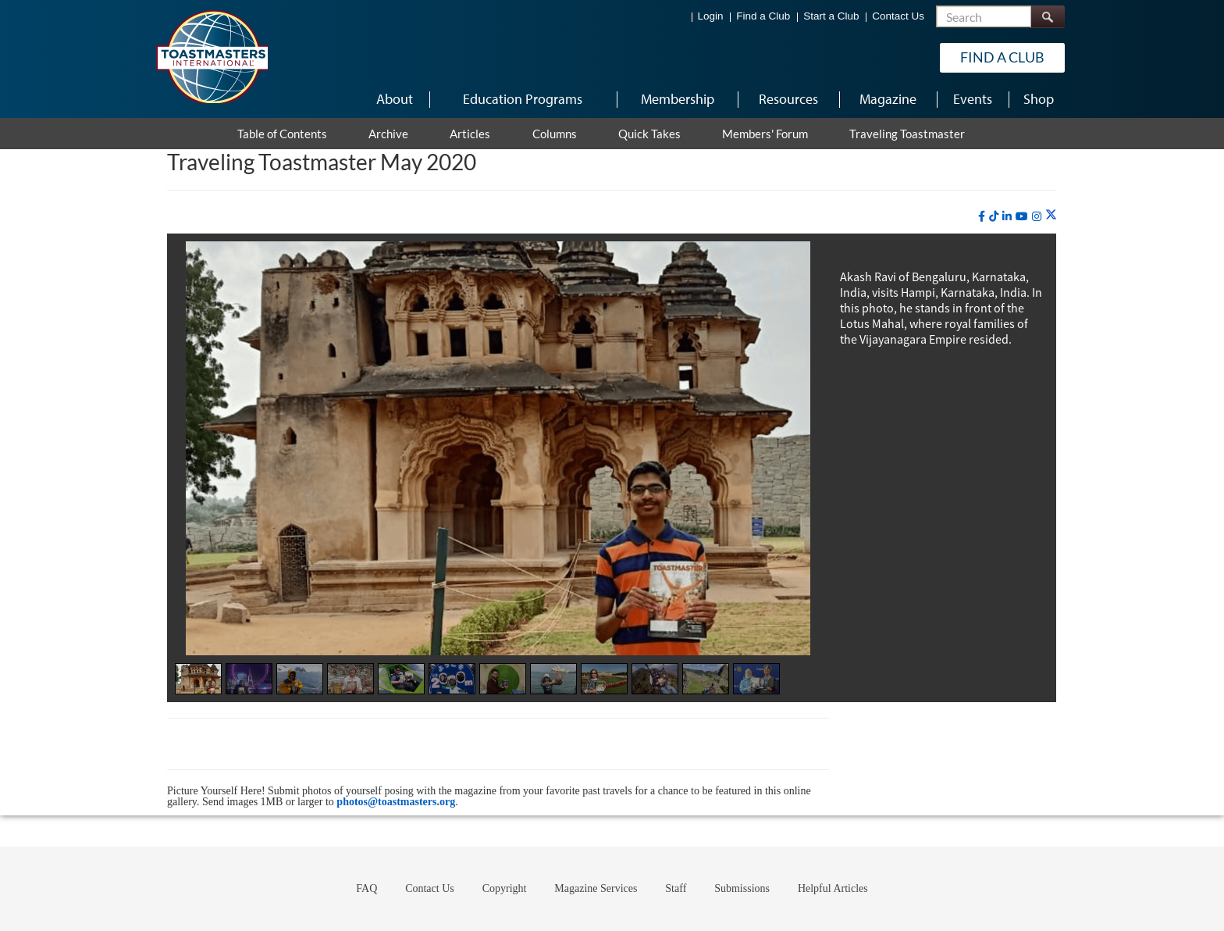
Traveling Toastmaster (907, 134)
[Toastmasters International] (211, 56)
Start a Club (831, 16)
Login (711, 16)
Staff (675, 888)
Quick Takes (649, 134)
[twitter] (1051, 215)
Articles (470, 134)
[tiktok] (993, 216)
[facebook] (981, 216)
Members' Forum (765, 134)
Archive (388, 134)
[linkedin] (1007, 216)
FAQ (366, 888)
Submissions (742, 888)
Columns (554, 134)
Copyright (504, 888)
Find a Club (763, 16)
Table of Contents (282, 134)
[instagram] (1036, 216)
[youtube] (1022, 216)
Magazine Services (595, 888)
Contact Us (898, 16)
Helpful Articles (833, 888)
